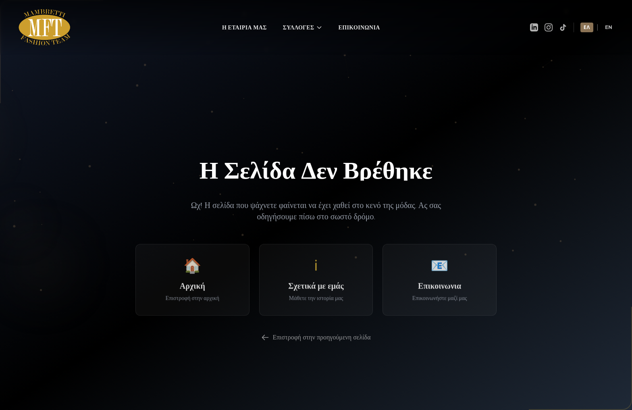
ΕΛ (587, 20)
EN (609, 20)
